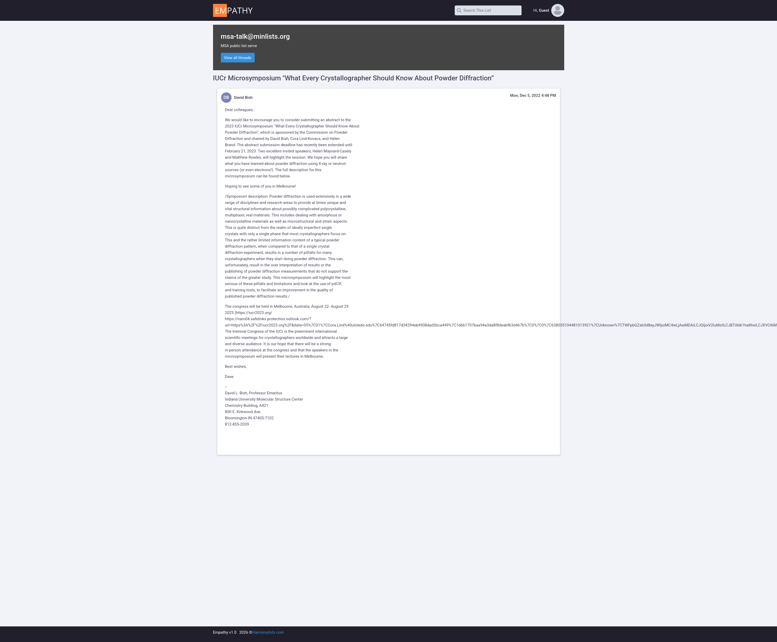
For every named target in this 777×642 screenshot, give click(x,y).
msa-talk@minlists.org (255, 36)
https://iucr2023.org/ (254, 312)
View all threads (238, 57)
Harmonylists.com (268, 632)
